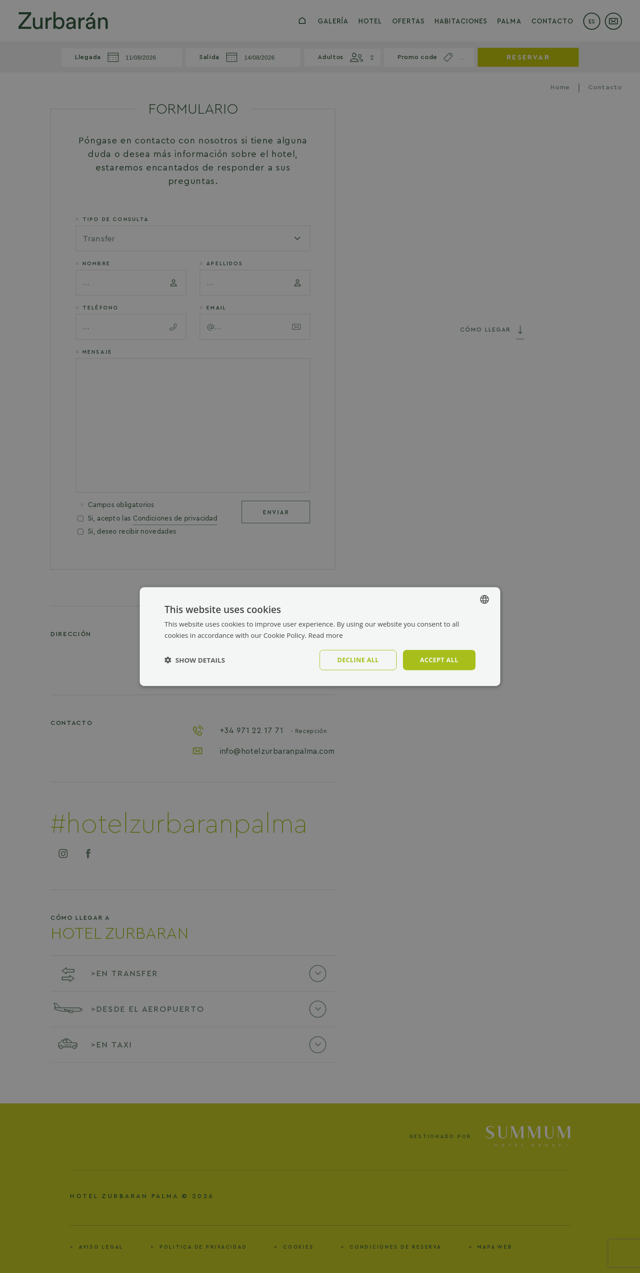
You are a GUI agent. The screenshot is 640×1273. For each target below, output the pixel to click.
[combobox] (484, 599)
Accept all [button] (439, 659)
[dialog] (320, 636)
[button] (195, 660)
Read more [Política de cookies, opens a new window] (325, 635)
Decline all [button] (358, 659)
